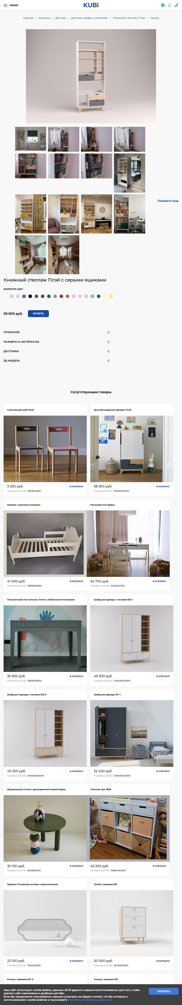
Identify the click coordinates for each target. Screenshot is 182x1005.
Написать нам (59, 947)
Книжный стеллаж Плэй (129, 18)
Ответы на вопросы (162, 947)
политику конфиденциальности (90, 999)
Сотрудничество (85, 947)
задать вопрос (91, 927)
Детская (60, 18)
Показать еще (167, 201)
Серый (154, 18)
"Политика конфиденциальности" (23, 977)
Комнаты (44, 18)
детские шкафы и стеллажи (89, 18)
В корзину (48, 464)
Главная (28, 18)
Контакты (109, 947)
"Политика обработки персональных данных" (29, 981)
